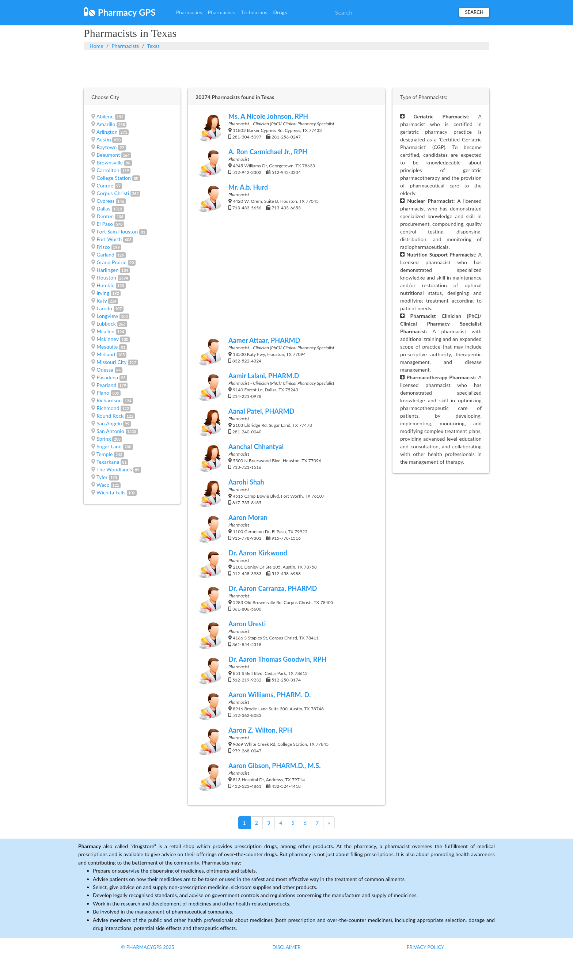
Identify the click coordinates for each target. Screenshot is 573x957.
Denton (105, 216)
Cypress (105, 201)
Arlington (107, 132)
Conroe (104, 185)
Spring (103, 439)
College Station (113, 178)
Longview (107, 316)
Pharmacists (221, 12)
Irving (102, 293)
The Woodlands (114, 469)
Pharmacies (189, 12)
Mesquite (107, 346)
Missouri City (111, 362)
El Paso (104, 224)
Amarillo (105, 124)
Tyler (101, 477)
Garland (105, 254)
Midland (105, 354)
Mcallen (105, 331)
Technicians (254, 12)
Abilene (105, 116)
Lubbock (106, 323)
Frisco (103, 247)
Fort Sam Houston (117, 231)
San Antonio (110, 431)
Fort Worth (109, 239)
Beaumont (108, 155)
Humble (105, 285)
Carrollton (107, 170)
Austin (103, 139)
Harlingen (107, 270)
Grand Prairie (111, 262)
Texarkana (107, 462)
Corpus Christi (112, 193)
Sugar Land (109, 446)
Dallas (103, 208)
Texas (153, 46)
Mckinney (107, 339)
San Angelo (109, 423)
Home (96, 46)
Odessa (104, 370)
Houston (106, 277)
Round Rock (110, 416)
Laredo (104, 308)
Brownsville (109, 162)
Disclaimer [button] (286, 947)
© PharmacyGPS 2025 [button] (147, 947)
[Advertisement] (286, 68)
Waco (103, 485)
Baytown (106, 147)
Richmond (107, 408)
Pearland (106, 385)
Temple (104, 454)
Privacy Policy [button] (425, 947)
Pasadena (107, 377)
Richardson (109, 400)
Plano (102, 393)
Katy (101, 300)
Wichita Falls (110, 492)
